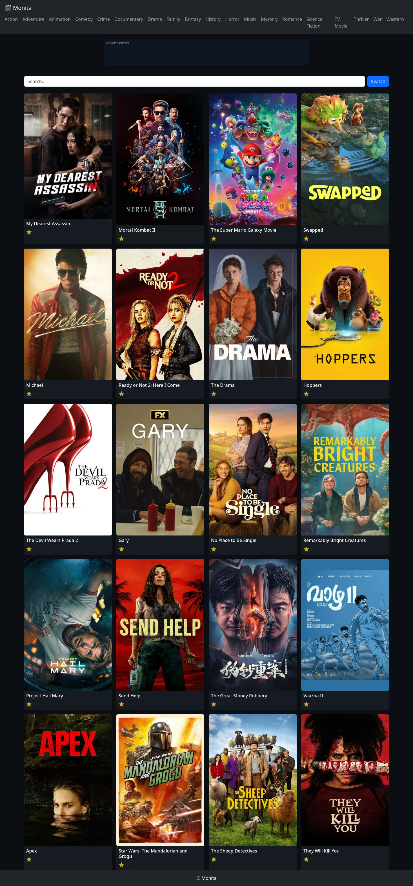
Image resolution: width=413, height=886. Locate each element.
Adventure (33, 19)
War (377, 19)
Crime (103, 19)
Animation (60, 19)
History (213, 19)
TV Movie (341, 22)
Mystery (269, 19)
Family (173, 19)
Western (395, 19)
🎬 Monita (18, 8)
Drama (155, 19)
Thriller (361, 19)
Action (11, 19)
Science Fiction (314, 22)
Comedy (84, 19)
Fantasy (193, 19)
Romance (292, 19)
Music (250, 19)
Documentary (128, 19)
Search (378, 81)
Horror (232, 19)
